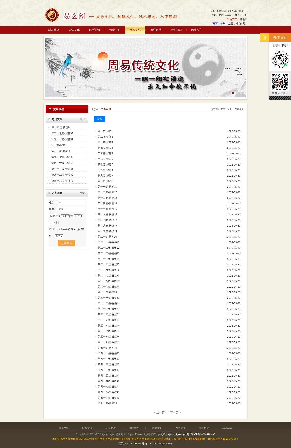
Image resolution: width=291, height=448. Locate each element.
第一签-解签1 (59, 145)
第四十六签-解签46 (62, 163)
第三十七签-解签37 (62, 133)
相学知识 (176, 29)
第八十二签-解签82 (62, 174)
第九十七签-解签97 (62, 157)
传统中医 (114, 29)
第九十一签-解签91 (62, 139)
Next (243, 67)
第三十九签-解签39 (62, 180)
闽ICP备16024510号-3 (203, 434)
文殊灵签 (239, 109)
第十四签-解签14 (61, 127)
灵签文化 (135, 29)
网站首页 (53, 29)
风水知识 (94, 29)
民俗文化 (74, 29)
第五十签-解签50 (61, 151)
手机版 (162, 434)
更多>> (83, 119)
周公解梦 (155, 29)
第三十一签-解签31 (62, 169)
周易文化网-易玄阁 (178, 434)
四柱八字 (196, 29)
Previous (48, 67)
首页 (229, 109)
